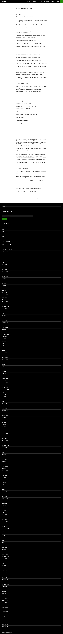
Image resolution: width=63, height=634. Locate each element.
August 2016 (4, 531)
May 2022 (4, 371)
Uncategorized (5, 611)
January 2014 (4, 602)
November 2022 (5, 357)
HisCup (4, 1)
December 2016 (5, 521)
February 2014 (5, 600)
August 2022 (4, 364)
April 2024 (4, 318)
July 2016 (4, 533)
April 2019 (4, 456)
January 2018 (4, 491)
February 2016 (5, 544)
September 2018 (5, 473)
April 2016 (4, 540)
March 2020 (4, 431)
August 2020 (4, 419)
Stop (8, 251)
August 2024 (4, 308)
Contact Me (40, 1)
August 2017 (4, 503)
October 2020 (5, 415)
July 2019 (4, 449)
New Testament (47, 1)
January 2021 (4, 408)
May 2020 (4, 426)
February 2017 (5, 517)
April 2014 (4, 595)
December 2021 (5, 382)
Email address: (5, 214)
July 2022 (4, 366)
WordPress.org (5, 626)
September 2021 (5, 389)
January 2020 (4, 436)
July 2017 (4, 505)
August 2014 (4, 586)
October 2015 (5, 554)
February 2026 (5, 267)
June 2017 (4, 507)
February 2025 (5, 294)
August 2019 (4, 447)
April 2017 (4, 512)
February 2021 (5, 406)
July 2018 (4, 477)
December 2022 (5, 355)
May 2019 (4, 454)
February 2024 (5, 322)
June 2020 (4, 424)
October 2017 (5, 498)
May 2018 (4, 482)
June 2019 (4, 452)
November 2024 (5, 301)
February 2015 (5, 572)
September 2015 (5, 556)
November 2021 (5, 385)
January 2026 (4, 269)
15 (32, 198)
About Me (29, 1)
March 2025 (4, 292)
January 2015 (4, 575)
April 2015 (4, 568)
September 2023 (5, 334)
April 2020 (4, 429)
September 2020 (5, 417)
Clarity (3, 227)
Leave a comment (29, 16)
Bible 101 (34, 1)
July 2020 (4, 422)
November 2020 (5, 412)
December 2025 (5, 271)
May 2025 (4, 287)
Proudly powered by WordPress (7, 632)
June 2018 (4, 480)
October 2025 (5, 276)
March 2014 (4, 598)
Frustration (10, 247)
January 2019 (4, 463)
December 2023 (5, 327)
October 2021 (5, 387)
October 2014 (5, 581)
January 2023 (4, 352)
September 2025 (5, 278)
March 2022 (4, 375)
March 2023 (4, 348)
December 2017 (5, 493)
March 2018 (4, 487)
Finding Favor (10, 254)
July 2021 (4, 394)
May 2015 (4, 565)
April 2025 (4, 290)
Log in (3, 619)
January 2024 (4, 324)
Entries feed (4, 621)
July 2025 (4, 283)
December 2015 (5, 549)
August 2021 (4, 392)
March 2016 (4, 542)
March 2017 (4, 514)
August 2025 (4, 280)
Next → (37, 198)
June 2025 (4, 285)
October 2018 (5, 470)
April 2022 (4, 373)
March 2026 (4, 264)
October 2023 (5, 331)
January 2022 (4, 380)
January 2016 (4, 547)
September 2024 (5, 306)
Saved (3, 229)
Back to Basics (5, 234)
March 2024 (4, 320)
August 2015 (4, 558)
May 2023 (4, 343)
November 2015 (5, 551)
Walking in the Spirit (55, 1)
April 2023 (4, 345)
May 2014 (4, 593)
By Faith (20, 14)
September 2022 (5, 362)
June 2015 (4, 563)
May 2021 (4, 399)
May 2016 (4, 537)
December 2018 (5, 466)
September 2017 (5, 500)
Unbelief (3, 236)
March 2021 (4, 403)
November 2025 (5, 274)
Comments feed (5, 624)
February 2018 (5, 489)
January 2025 (4, 297)
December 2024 (5, 299)
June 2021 (4, 396)
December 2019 (5, 438)
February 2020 (5, 433)
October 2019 (5, 443)
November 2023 (5, 329)
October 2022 (5, 359)
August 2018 (4, 475)
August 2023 (4, 336)
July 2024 (4, 311)
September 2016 (5, 528)
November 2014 (5, 579)
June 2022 (4, 368)
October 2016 (5, 526)
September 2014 (5, 584)
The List (20, 101)
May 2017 (4, 510)
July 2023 (4, 338)
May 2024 (4, 315)
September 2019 (5, 445)
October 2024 (5, 304)
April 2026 (4, 262)
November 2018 (5, 468)
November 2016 (5, 524)
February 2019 (5, 461)
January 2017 (4, 519)
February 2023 (5, 350)
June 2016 (4, 535)
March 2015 (4, 570)
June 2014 (4, 591)
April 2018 (4, 484)
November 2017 (5, 496)
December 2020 (5, 410)
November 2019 (5, 440)
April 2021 (4, 401)
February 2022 (5, 378)
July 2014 (4, 588)
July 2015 (4, 561)
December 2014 (5, 577)
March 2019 (4, 459)
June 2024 (4, 313)
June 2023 (4, 341)
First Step (4, 231)
